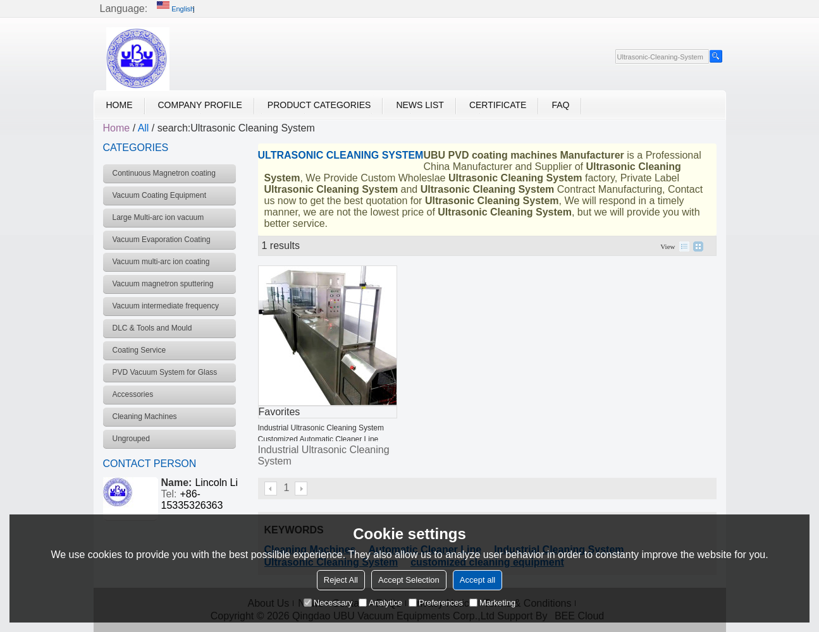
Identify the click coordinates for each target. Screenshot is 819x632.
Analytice (380, 602)
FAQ (560, 105)
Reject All (341, 580)
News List (419, 105)
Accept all (477, 580)
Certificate (498, 105)
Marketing (492, 602)
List (684, 246)
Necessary (328, 602)
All (143, 128)
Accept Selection (409, 580)
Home (119, 105)
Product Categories (319, 105)
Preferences (436, 602)
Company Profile (200, 105)
